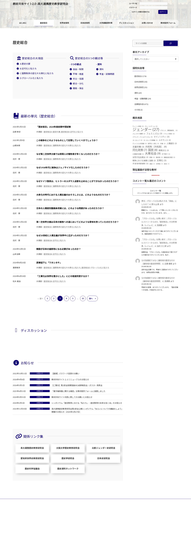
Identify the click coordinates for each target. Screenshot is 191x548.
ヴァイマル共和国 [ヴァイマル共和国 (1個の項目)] (140, 143)
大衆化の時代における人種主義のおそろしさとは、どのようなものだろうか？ (73, 194)
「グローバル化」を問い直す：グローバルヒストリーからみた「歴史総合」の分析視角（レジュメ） (159, 221)
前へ (40, 298)
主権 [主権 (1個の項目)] (163, 143)
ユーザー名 (133, 4)
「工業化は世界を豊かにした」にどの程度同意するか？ (62, 276)
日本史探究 (139, 82)
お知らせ (40, 373)
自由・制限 (78, 69)
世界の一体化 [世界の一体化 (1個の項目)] (153, 143)
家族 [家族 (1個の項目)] (152, 157)
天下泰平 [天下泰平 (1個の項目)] (166, 154)
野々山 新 (155, 204)
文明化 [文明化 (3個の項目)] (161, 160)
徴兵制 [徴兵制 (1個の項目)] (159, 157)
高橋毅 (159, 225)
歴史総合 (138, 76)
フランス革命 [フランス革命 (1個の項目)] (169, 133)
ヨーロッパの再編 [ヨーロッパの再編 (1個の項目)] (150, 140)
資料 (101, 69)
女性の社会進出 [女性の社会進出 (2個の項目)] (140, 157)
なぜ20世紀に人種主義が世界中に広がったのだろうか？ (62, 235)
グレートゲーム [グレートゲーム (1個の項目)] (151, 126)
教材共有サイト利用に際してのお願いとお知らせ (72, 397)
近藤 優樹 (168, 264)
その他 (137, 110)
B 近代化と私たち (28, 68)
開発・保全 (78, 88)
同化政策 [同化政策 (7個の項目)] (140, 150)
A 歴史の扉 (25, 63)
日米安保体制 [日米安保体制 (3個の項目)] (140, 163)
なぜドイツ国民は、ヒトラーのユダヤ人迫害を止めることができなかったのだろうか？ (77, 181)
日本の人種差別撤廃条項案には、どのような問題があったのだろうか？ (70, 208)
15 (83, 298)
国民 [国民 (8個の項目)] (153, 150)
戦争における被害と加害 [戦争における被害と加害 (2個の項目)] (144, 160)
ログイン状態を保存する (140, 12)
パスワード (133, 7)
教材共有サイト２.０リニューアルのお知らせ (70, 379)
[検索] (170, 43)
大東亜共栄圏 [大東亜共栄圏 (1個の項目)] (138, 154)
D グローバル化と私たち (31, 78)
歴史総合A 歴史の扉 (52, 132)
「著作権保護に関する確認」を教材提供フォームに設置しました (78, 391)
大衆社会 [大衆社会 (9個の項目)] (153, 153)
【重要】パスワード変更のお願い (65, 373)
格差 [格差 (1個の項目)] (166, 164)
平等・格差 (78, 74)
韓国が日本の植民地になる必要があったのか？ (58, 249)
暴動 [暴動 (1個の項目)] (152, 164)
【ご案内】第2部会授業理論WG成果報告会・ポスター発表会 (77, 385)
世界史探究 (139, 87)
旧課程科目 (139, 104)
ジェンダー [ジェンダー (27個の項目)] (146, 129)
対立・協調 (78, 78)
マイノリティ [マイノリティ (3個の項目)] (161, 136)
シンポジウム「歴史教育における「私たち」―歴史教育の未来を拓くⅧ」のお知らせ (87, 403)
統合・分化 (78, 83)
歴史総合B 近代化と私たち (72, 132)
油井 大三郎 (161, 246)
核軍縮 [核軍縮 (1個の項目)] (159, 164)
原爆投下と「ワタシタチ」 (49, 262)
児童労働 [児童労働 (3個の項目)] (138, 146)
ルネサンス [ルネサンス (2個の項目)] (165, 140)
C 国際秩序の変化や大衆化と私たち (37, 73)
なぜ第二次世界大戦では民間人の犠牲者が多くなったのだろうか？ (68, 154)
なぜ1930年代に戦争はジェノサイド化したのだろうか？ (63, 167)
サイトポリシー (20, 501)
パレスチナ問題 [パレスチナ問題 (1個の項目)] (139, 133)
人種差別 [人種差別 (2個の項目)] (172, 143)
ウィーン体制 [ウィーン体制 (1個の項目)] (138, 126)
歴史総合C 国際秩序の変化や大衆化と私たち (62, 145)
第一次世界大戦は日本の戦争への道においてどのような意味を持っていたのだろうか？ (77, 222)
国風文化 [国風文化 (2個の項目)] (164, 150)
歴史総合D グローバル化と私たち (95, 268)
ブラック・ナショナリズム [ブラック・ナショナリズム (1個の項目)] (143, 136)
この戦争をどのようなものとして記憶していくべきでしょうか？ (67, 140)
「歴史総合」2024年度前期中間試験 (53, 126)
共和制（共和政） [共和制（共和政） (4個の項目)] (156, 146)
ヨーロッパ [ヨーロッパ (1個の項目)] (137, 140)
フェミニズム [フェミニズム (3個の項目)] (154, 133)
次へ (92, 298)
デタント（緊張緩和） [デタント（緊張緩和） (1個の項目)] (168, 130)
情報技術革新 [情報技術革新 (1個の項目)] (169, 157)
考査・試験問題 (106, 74)
